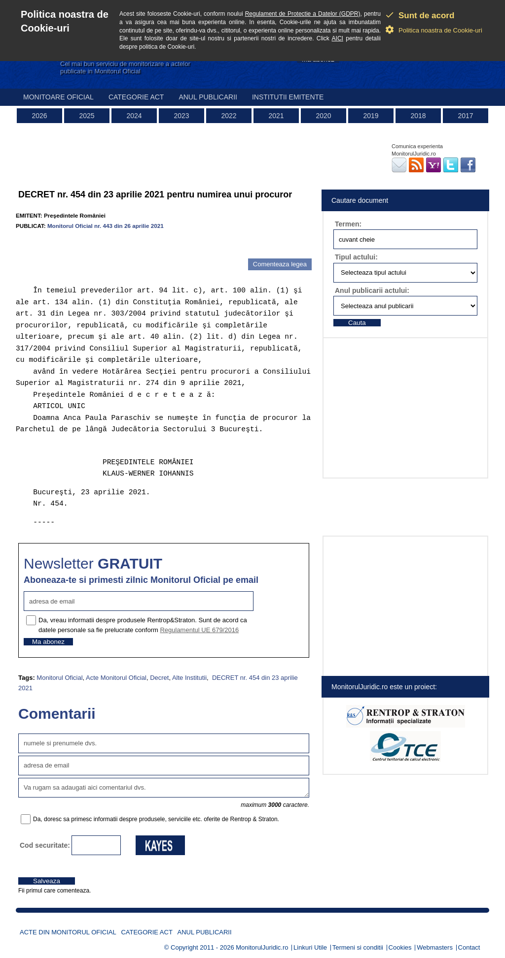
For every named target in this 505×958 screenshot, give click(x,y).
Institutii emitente (288, 97)
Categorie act (136, 97)
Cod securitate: (45, 845)
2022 (228, 116)
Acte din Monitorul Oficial (68, 932)
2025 (86, 116)
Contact (469, 947)
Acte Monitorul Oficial (116, 677)
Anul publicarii (208, 97)
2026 (39, 116)
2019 (370, 116)
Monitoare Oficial (58, 97)
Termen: (348, 224)
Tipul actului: (356, 257)
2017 (465, 116)
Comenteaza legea (280, 264)
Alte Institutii (189, 677)
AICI (337, 38)
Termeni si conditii (357, 947)
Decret (159, 677)
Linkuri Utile (310, 947)
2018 (418, 116)
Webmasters (435, 947)
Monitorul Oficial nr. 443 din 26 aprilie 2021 (105, 226)
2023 (181, 116)
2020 (323, 116)
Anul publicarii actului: (372, 290)
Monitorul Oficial (59, 677)
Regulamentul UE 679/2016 (199, 630)
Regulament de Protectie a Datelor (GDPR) (303, 13)
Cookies (400, 947)
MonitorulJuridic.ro (262, 947)
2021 (276, 116)
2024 (134, 116)
